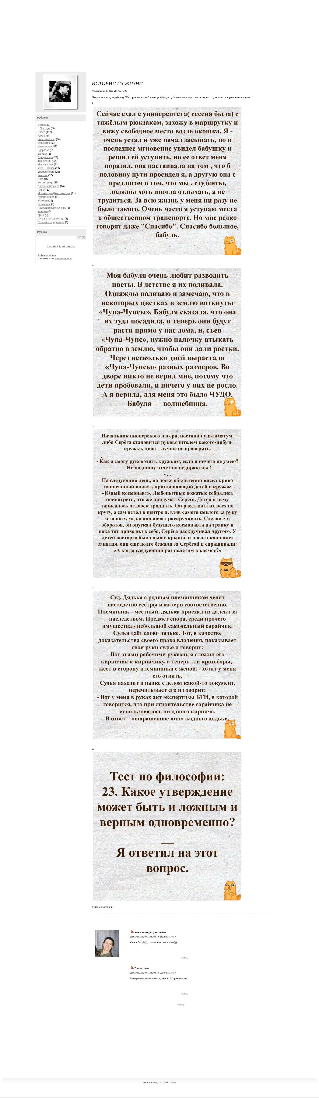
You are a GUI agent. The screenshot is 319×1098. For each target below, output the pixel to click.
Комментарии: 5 (63, 258)
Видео (41, 132)
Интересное (45, 146)
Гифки (41, 189)
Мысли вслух (45, 164)
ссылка (170, 936)
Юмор (41, 135)
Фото (41, 124)
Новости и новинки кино (52, 207)
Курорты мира (46, 197)
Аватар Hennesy (60, 92)
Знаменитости (46, 171)
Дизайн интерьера (48, 186)
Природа (45, 128)
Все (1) (81, 237)
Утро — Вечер (46, 168)
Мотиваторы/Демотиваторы (54, 193)
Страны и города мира (51, 222)
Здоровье (43, 150)
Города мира (45, 157)
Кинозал (43, 175)
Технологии (44, 160)
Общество (44, 142)
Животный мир (46, 139)
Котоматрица (45, 182)
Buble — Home (47, 255)
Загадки (42, 153)
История (43, 211)
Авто (40, 178)
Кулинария (44, 204)
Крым (41, 215)
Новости (43, 200)
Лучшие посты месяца (51, 218)
